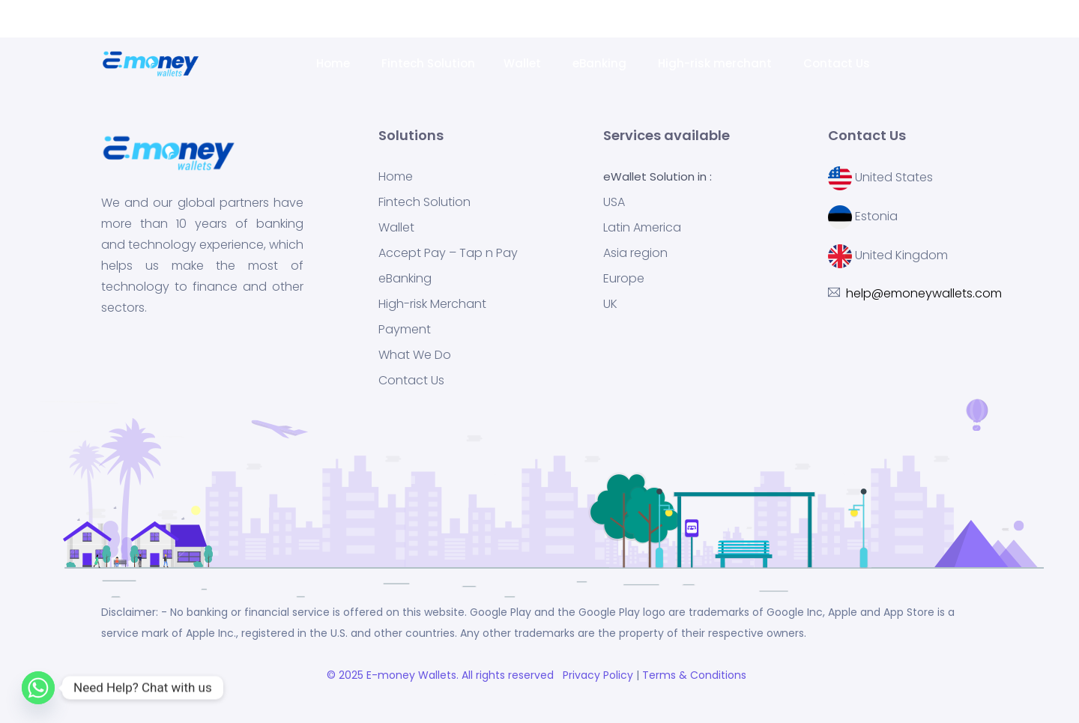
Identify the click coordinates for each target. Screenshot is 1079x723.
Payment (404, 329)
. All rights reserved (508, 675)
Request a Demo (988, 19)
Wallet (524, 63)
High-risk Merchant (432, 304)
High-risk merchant (716, 63)
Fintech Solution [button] (428, 63)
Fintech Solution (424, 202)
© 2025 (346, 675)
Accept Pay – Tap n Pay (448, 253)
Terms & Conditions (697, 675)
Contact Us (838, 63)
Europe (623, 278)
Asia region (635, 253)
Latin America (642, 227)
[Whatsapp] (38, 687)
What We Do (414, 355)
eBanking (600, 63)
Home (334, 63)
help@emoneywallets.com (848, 19)
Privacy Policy (596, 675)
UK (610, 304)
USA (614, 202)
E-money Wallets (411, 675)
